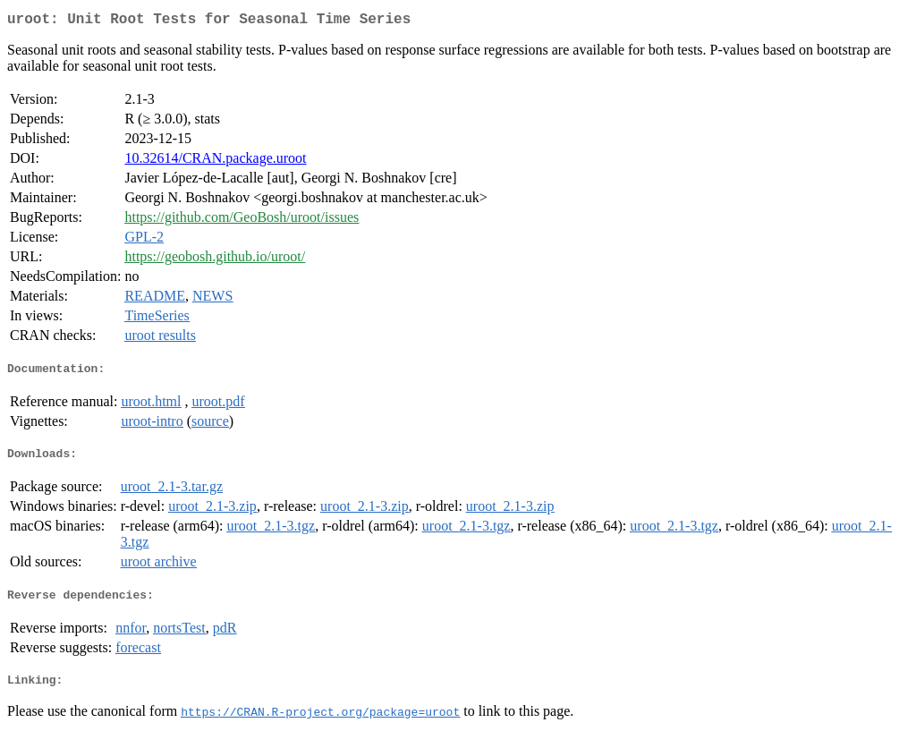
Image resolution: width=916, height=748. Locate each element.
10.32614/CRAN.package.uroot (215, 161)
